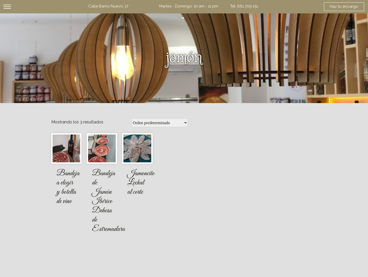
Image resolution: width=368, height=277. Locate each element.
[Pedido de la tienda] (159, 123)
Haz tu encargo (344, 6)
